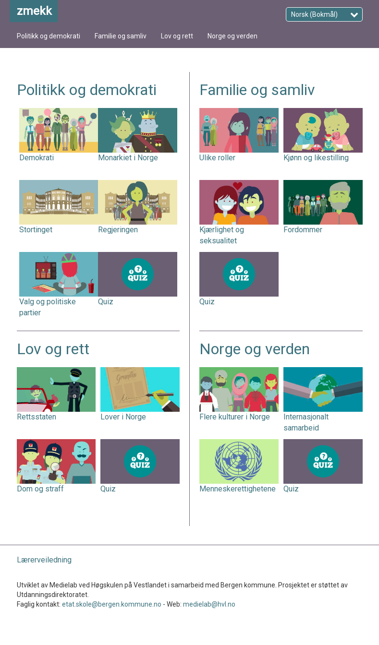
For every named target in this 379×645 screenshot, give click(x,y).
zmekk (34, 11)
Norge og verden (232, 36)
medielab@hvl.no (209, 604)
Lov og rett (177, 36)
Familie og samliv (121, 36)
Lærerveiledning (44, 559)
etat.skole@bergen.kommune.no (111, 604)
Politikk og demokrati (48, 36)
